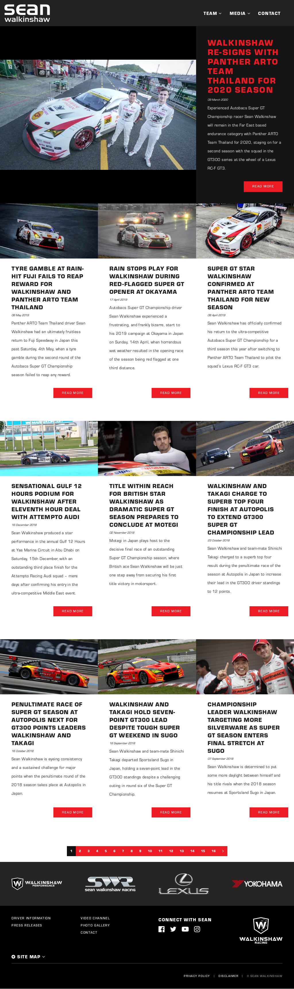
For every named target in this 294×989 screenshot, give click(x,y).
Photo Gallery (95, 926)
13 (182, 851)
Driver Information (31, 918)
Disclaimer (228, 976)
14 (192, 851)
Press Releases (26, 926)
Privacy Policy (197, 976)
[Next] (223, 851)
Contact (269, 13)
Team (210, 13)
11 (160, 851)
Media (238, 13)
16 (214, 851)
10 (150, 851)
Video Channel (95, 918)
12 (171, 851)
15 (203, 851)
